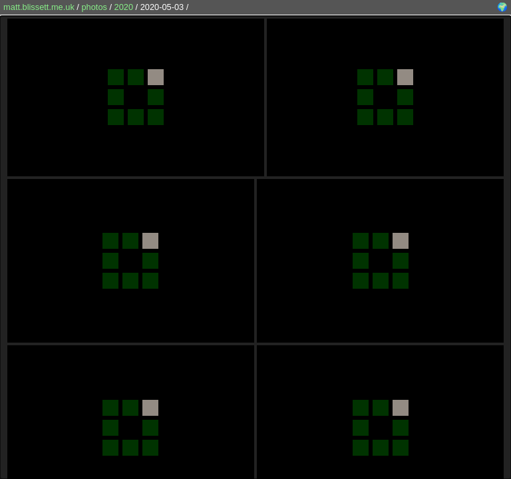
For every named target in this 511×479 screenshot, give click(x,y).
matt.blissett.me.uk (39, 7)
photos (93, 7)
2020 (123, 7)
